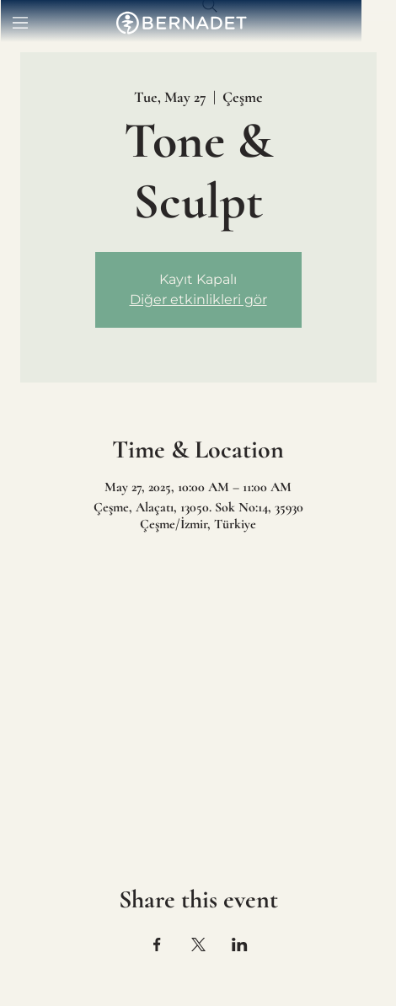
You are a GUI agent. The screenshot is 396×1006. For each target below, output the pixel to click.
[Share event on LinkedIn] (240, 944)
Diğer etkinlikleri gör (198, 300)
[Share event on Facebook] (157, 944)
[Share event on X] (198, 944)
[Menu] (21, 23)
